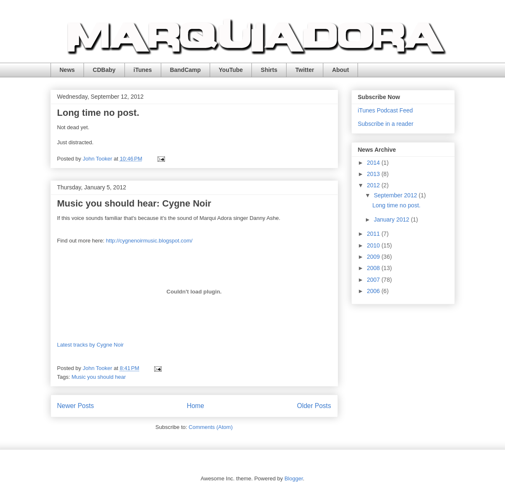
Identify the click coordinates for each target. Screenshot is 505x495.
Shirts (269, 69)
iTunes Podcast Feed (385, 110)
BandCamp (185, 69)
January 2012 (392, 219)
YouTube (231, 69)
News (67, 69)
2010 (374, 245)
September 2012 (396, 195)
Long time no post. (98, 112)
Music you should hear (98, 377)
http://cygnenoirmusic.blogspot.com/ (149, 240)
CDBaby (104, 69)
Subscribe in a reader (386, 123)
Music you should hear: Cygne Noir (134, 203)
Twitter (304, 69)
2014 (374, 162)
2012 (374, 185)
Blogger (293, 478)
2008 (374, 268)
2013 (374, 174)
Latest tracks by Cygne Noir (90, 345)
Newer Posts (75, 405)
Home (195, 405)
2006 (374, 291)
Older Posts (314, 405)
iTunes (143, 69)
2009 (374, 256)
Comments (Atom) (211, 427)
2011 (374, 233)
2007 (374, 279)
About (340, 69)
